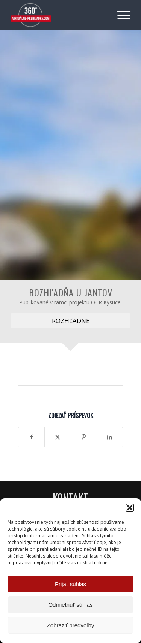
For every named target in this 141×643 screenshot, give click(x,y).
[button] (129, 507)
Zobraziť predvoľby (70, 625)
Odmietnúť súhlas (70, 604)
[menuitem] (120, 15)
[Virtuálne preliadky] (58, 15)
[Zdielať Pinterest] (84, 437)
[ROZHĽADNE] (70, 320)
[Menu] (120, 15)
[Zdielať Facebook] (31, 437)
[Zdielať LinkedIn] (110, 437)
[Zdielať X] (57, 437)
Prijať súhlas (70, 584)
